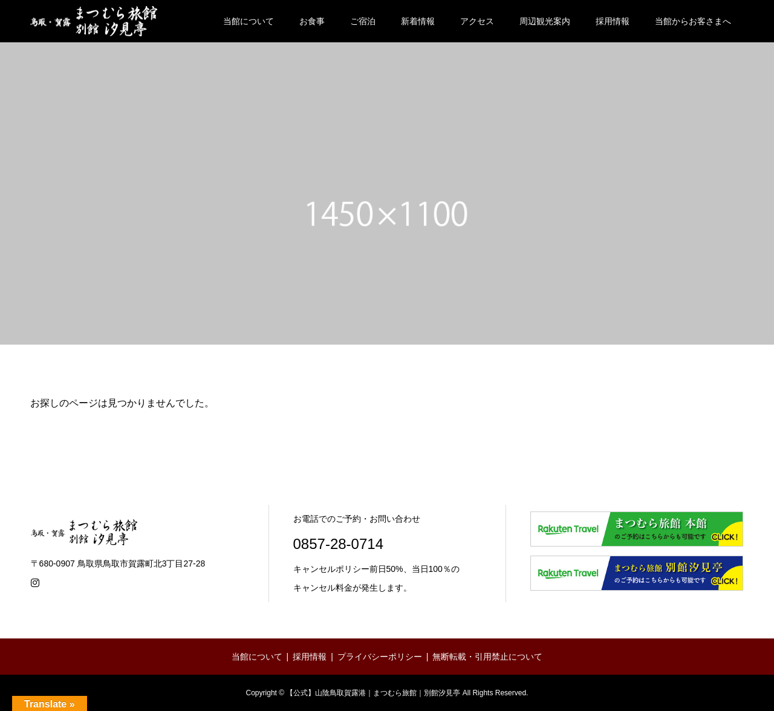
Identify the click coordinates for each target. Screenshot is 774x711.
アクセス (477, 21)
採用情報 (612, 21)
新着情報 (418, 21)
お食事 (312, 21)
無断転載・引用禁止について (487, 656)
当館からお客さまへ (693, 21)
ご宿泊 (363, 21)
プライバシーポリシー (379, 656)
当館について (248, 21)
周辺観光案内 (544, 21)
